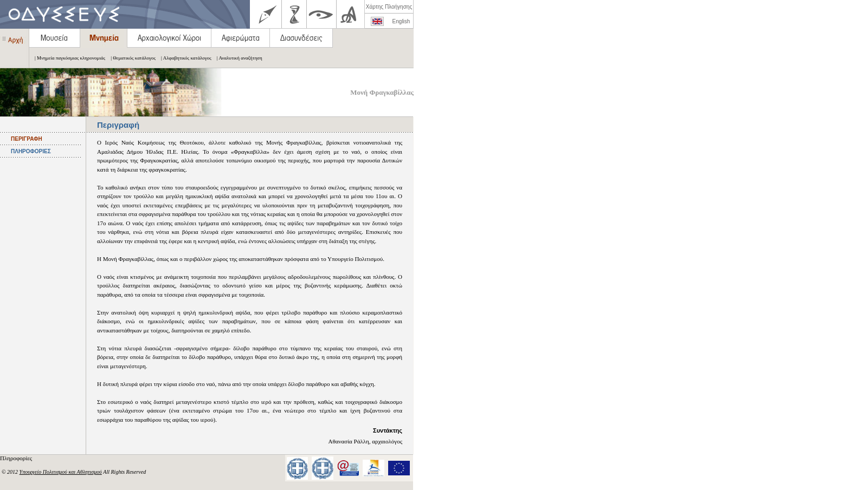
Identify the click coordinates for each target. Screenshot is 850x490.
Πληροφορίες (17, 458)
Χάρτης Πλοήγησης (389, 7)
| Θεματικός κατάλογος (130, 58)
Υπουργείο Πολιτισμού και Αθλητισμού (61, 472)
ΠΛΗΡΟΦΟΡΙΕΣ (31, 151)
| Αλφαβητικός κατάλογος (183, 58)
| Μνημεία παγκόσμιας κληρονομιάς (67, 58)
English (401, 21)
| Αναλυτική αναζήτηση (236, 58)
